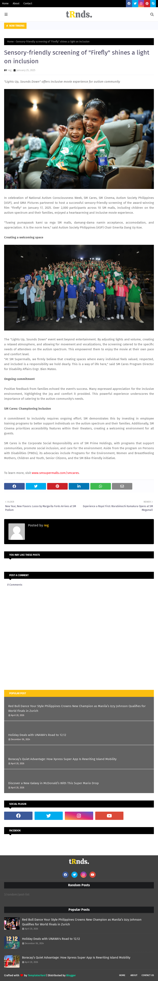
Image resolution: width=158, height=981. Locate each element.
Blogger (71, 975)
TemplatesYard (37, 975)
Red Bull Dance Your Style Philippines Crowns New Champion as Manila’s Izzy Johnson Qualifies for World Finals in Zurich (77, 708)
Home (5, 3)
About (16, 3)
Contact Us (148, 975)
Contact (27, 3)
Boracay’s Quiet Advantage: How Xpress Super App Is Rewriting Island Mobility (62, 759)
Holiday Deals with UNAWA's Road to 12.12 (37, 735)
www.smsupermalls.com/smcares (55, 473)
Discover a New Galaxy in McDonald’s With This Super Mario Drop (53, 783)
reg (10, 70)
